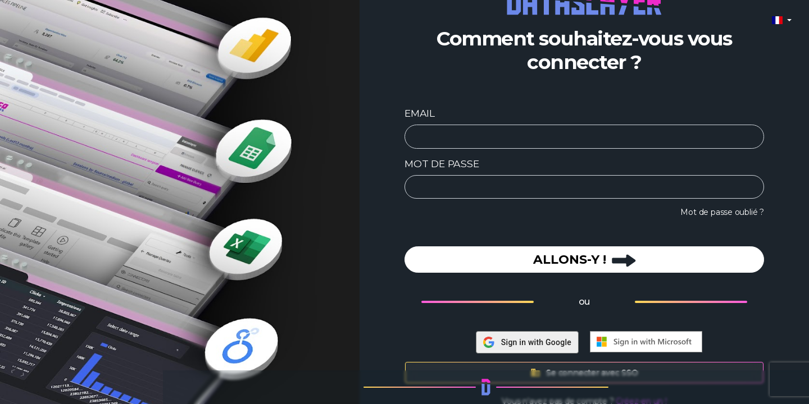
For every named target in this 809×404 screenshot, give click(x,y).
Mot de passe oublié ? (722, 212)
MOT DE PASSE (441, 163)
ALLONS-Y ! (584, 259)
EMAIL (419, 113)
